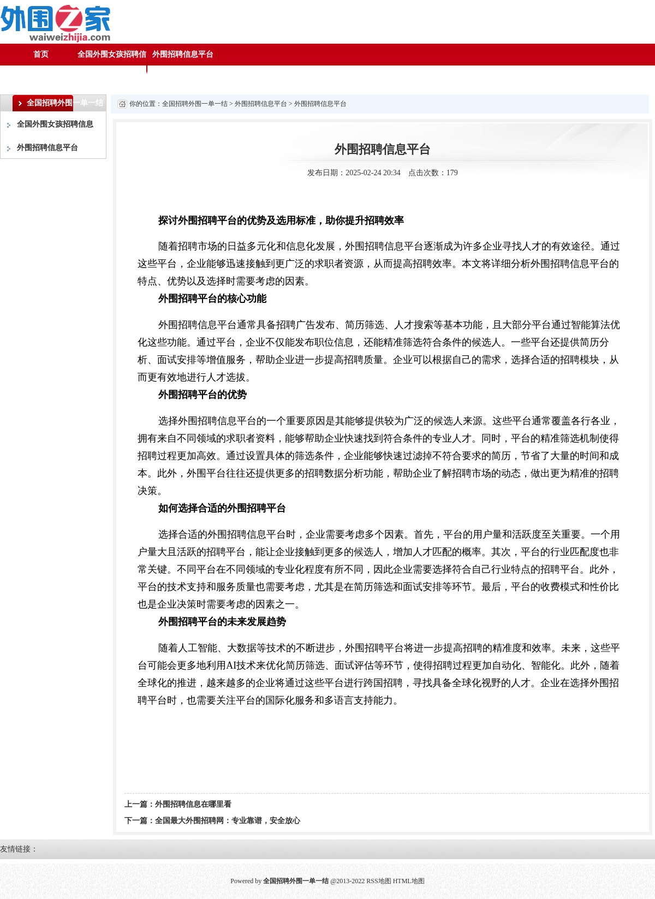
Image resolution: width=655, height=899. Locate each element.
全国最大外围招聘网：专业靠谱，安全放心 (227, 821)
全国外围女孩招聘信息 (112, 65)
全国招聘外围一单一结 (195, 104)
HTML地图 (409, 881)
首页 (41, 54)
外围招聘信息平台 (182, 54)
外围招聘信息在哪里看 (193, 804)
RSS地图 (378, 881)
